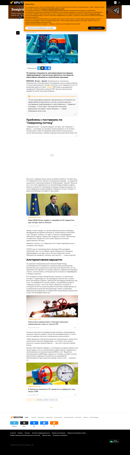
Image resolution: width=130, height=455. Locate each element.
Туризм (85, 417)
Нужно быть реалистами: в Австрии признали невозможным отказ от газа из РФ (48, 323)
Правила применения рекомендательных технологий (25, 435)
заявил (49, 87)
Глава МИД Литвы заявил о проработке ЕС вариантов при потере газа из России (51, 221)
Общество (49, 417)
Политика (41, 417)
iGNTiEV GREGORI (42, 64)
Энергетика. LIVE (34, 217)
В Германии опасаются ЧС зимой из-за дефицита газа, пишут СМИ (51, 390)
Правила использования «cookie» (76, 433)
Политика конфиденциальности (41, 433)
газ (56, 399)
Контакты (27, 433)
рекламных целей (95, 14)
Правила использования (58, 433)
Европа (46, 399)
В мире (34, 417)
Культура (78, 417)
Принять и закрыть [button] (96, 28)
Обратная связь (46, 435)
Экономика (40, 399)
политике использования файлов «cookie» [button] (53, 9)
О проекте (13, 433)
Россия (51, 399)
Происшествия (69, 417)
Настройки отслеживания (60, 435)
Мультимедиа (93, 417)
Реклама (20, 433)
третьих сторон (53, 10)
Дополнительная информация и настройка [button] (41, 28)
